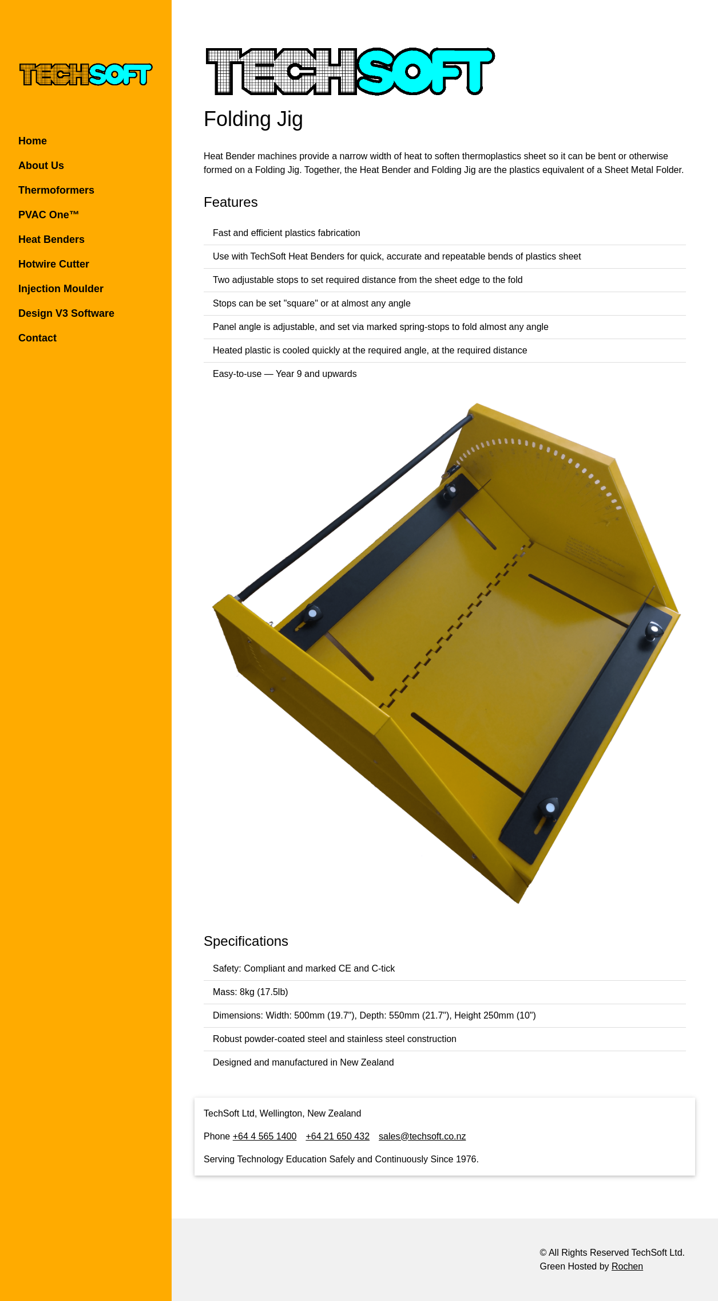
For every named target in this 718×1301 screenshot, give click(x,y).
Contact (37, 338)
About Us (41, 165)
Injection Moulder (61, 288)
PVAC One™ (49, 215)
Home (32, 141)
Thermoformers (56, 190)
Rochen (627, 1266)
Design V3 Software (66, 313)
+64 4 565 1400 (265, 1136)
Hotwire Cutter (53, 264)
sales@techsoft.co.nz (422, 1136)
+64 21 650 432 (338, 1136)
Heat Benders (51, 239)
